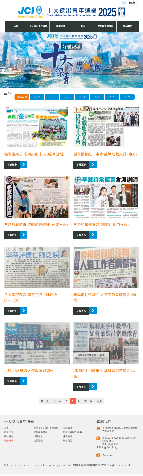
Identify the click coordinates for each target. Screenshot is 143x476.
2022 (90, 100)
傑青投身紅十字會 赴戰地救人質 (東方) (105, 157)
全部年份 (12, 100)
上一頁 (57, 402)
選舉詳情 (60, 26)
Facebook (104, 457)
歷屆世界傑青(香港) (72, 434)
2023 (106, 100)
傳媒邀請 (67, 438)
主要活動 (38, 442)
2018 (28, 100)
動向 (83, 26)
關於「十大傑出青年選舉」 (47, 430)
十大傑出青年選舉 (38, 26)
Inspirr (18, 470)
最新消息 (8, 438)
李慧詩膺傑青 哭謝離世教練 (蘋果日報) (36, 227)
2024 (121, 100)
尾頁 (99, 402)
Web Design (8, 470)
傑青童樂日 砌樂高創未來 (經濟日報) (34, 157)
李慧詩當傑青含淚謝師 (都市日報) (101, 227)
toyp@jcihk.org (109, 449)
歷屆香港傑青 (40, 434)
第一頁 (45, 402)
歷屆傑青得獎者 (105, 26)
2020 (59, 100)
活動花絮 (38, 438)
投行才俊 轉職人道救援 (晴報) (28, 372)
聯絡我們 (127, 26)
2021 (74, 100)
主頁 (16, 26)
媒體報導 (8, 442)
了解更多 (11, 168)
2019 (43, 100)
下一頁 (88, 402)
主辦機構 (67, 430)
